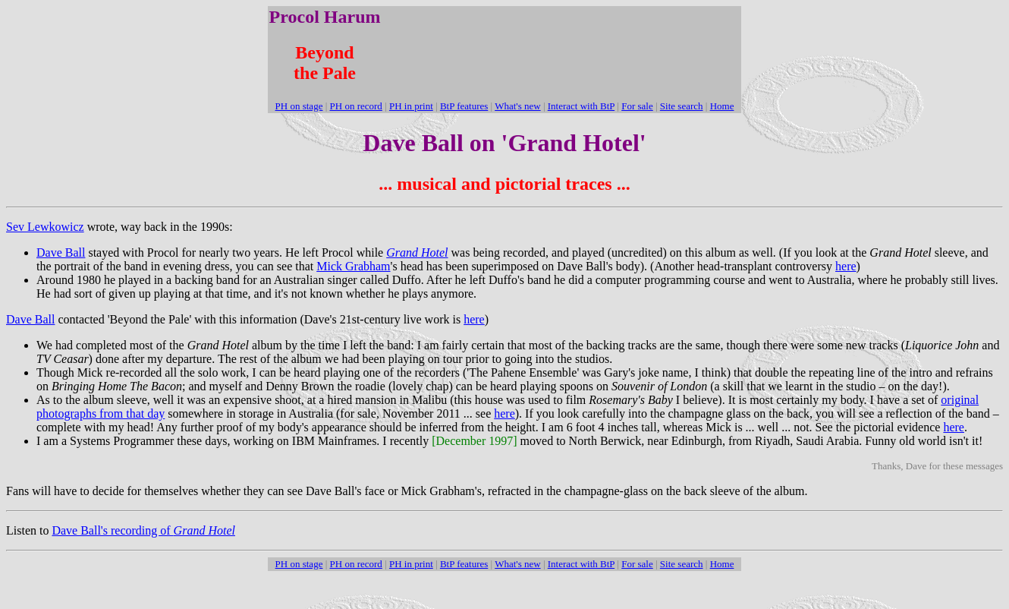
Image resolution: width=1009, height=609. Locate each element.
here (846, 266)
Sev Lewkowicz (45, 226)
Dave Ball (60, 252)
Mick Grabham (353, 266)
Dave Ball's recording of (143, 530)
